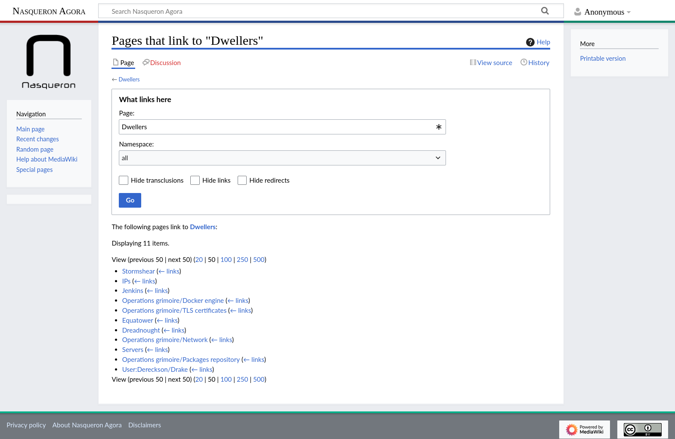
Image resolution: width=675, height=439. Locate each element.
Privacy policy (26, 425)
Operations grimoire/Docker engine (173, 300)
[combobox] (282, 126)
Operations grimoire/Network (165, 339)
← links (169, 271)
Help (537, 42)
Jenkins (132, 290)
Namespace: (136, 144)
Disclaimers (144, 425)
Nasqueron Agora (49, 11)
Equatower (137, 320)
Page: (126, 113)
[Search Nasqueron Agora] (331, 11)
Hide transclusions (157, 180)
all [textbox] (125, 158)
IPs (126, 281)
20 (199, 259)
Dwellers (128, 79)
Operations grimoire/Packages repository (181, 359)
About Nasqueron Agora (87, 425)
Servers (132, 349)
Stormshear (138, 271)
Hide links (216, 180)
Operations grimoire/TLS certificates (174, 310)
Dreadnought (141, 330)
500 (258, 259)
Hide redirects (269, 180)
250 (242, 259)
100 (226, 259)
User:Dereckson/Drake (155, 369)
